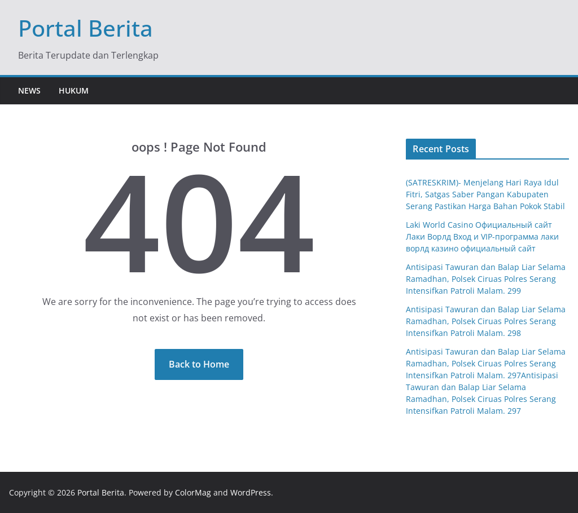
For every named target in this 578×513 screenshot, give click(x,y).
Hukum (74, 90)
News (29, 90)
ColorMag (193, 492)
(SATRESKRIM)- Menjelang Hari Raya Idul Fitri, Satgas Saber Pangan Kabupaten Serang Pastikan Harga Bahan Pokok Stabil (485, 194)
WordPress (250, 492)
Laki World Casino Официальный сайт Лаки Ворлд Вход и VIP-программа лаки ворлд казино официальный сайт (482, 236)
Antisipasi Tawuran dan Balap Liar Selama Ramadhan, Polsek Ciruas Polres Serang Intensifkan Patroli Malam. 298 (486, 321)
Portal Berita (85, 27)
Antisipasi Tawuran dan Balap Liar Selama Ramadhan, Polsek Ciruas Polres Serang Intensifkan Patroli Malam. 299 (486, 279)
